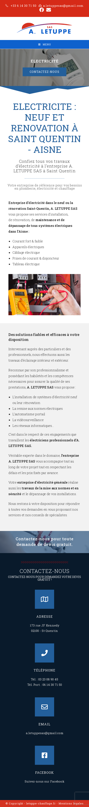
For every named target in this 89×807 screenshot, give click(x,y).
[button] (44, 71)
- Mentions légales (70, 803)
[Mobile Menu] (44, 44)
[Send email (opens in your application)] (48, 10)
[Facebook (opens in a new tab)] (41, 10)
